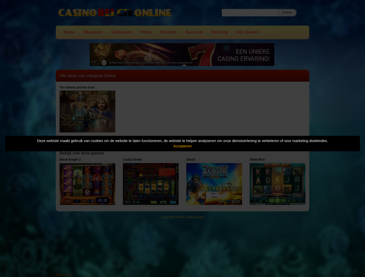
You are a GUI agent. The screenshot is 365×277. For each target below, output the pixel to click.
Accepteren (182, 146)
